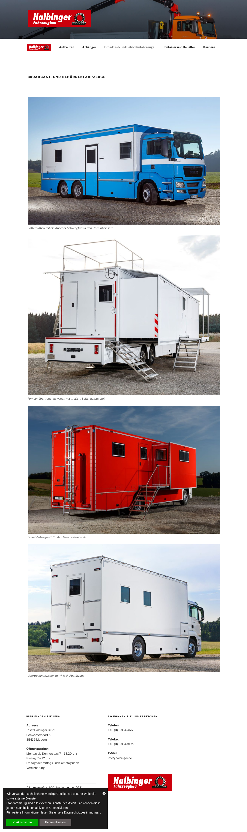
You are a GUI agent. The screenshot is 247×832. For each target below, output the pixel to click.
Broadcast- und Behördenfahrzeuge (129, 47)
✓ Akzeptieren (22, 822)
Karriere (209, 47)
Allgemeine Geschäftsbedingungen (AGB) (54, 787)
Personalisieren (55, 822)
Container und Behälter (178, 47)
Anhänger (89, 47)
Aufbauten (66, 47)
